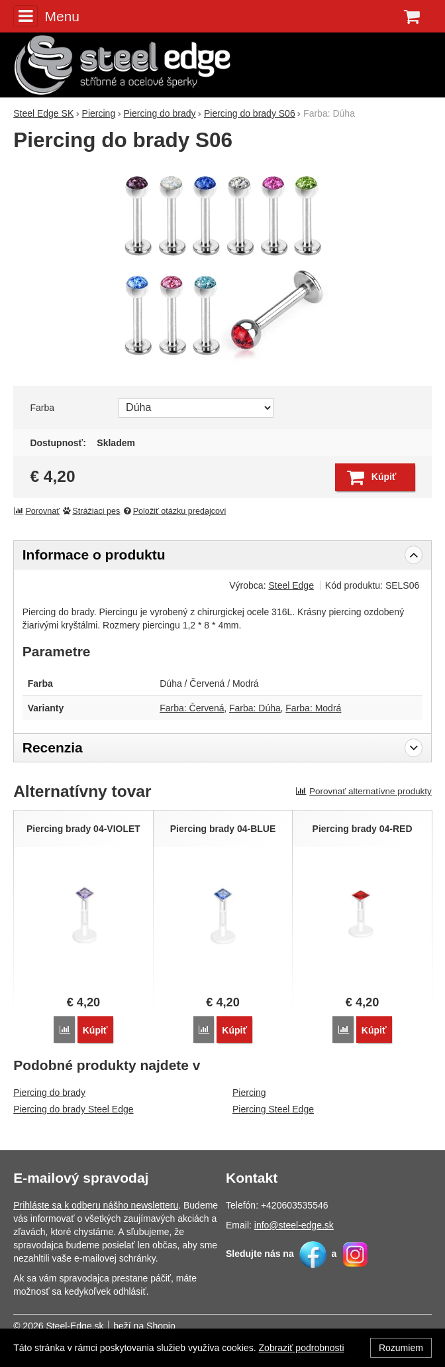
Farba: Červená (192, 708)
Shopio (160, 1326)
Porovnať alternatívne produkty (363, 791)
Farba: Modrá (313, 708)
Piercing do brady (49, 1092)
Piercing (249, 1092)
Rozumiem (401, 1347)
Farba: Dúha (255, 708)
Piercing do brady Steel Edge (73, 1109)
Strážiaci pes (91, 511)
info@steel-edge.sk (294, 1225)
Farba (42, 407)
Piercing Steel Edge (273, 1109)
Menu (46, 16)
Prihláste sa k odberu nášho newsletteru (95, 1205)
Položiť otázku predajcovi (174, 511)
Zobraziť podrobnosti (301, 1347)
